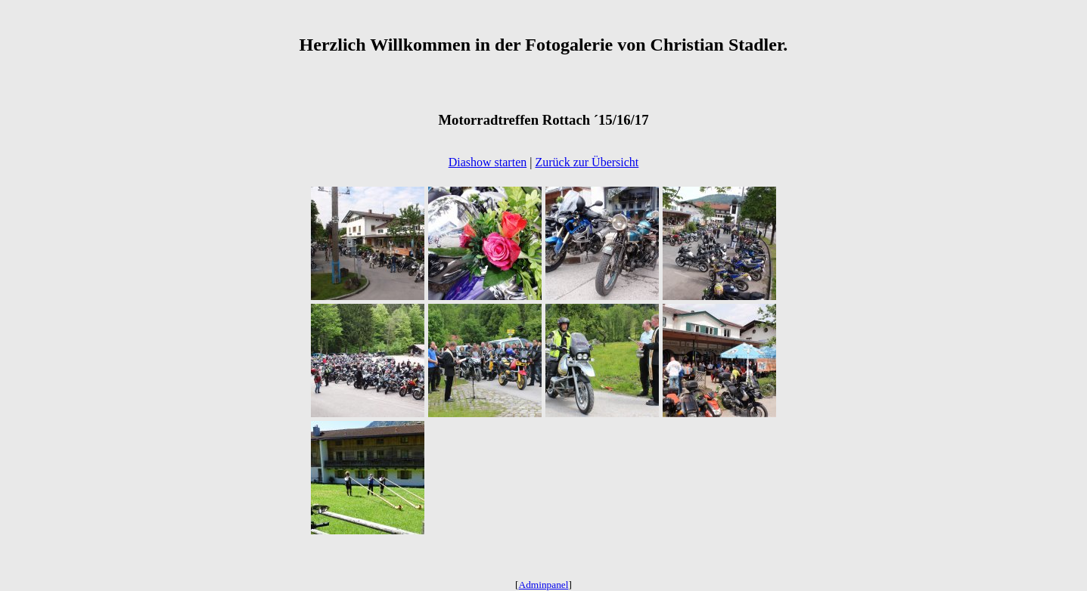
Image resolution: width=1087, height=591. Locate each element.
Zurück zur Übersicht (586, 162)
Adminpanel (544, 584)
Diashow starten (488, 162)
